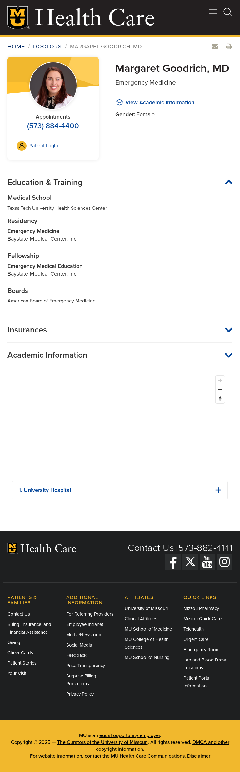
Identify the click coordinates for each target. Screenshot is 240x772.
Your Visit (17, 673)
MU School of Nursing (147, 657)
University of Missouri (146, 608)
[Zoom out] (220, 389)
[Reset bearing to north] (220, 398)
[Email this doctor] (215, 47)
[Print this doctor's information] (229, 47)
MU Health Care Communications (148, 756)
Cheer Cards (20, 653)
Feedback (76, 655)
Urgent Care (195, 639)
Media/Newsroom (84, 634)
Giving (14, 642)
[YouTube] (207, 562)
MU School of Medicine (148, 629)
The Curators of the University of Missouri (102, 742)
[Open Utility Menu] (213, 11)
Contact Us (151, 548)
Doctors (47, 46)
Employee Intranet (84, 624)
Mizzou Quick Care (202, 619)
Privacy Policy (80, 694)
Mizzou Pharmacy (201, 608)
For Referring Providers (89, 614)
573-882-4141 (205, 548)
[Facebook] (173, 562)
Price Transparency (85, 665)
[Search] (227, 11)
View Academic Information (159, 102)
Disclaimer (198, 756)
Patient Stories (22, 663)
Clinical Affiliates (141, 619)
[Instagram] (224, 562)
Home (16, 46)
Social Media (79, 645)
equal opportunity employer (129, 735)
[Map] (120, 424)
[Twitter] (190, 562)
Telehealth (193, 629)
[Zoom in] (220, 380)
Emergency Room (201, 649)
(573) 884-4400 (53, 125)
